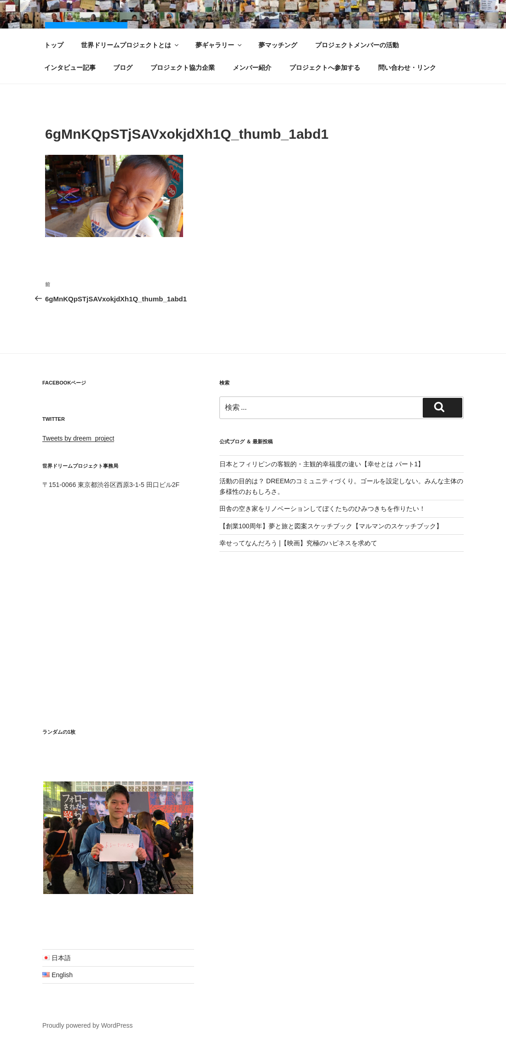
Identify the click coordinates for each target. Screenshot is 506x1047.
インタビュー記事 (70, 67)
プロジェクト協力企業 (182, 67)
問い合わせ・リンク (407, 67)
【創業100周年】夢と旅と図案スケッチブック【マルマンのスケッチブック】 (331, 526)
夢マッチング (278, 45)
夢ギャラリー (219, 45)
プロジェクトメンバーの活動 (357, 45)
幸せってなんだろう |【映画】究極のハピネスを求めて (298, 543)
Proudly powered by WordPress (87, 1025)
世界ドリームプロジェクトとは (130, 45)
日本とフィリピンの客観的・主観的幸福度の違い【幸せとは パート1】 (322, 464)
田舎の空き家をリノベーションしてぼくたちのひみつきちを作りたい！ (322, 508)
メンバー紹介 (252, 67)
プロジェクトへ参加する (324, 67)
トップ (53, 45)
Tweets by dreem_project (78, 438)
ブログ (122, 67)
